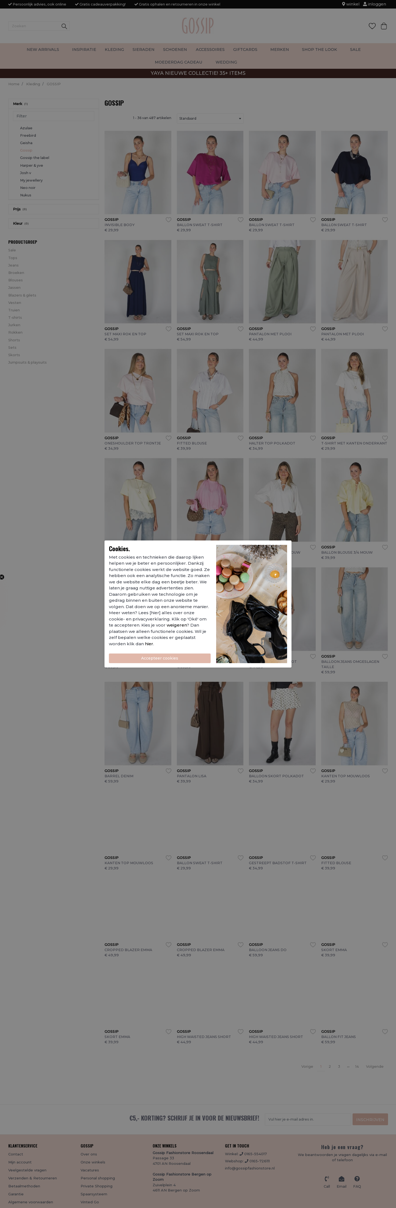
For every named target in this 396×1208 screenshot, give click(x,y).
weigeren (177, 625)
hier (149, 643)
